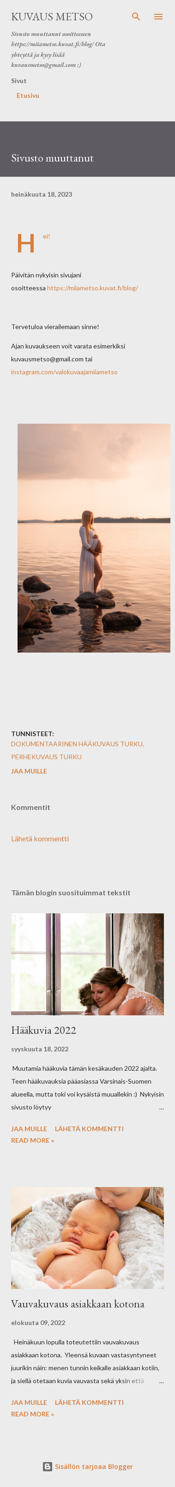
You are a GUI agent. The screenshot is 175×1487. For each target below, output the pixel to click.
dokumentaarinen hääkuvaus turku (77, 744)
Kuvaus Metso (52, 16)
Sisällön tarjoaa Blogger (87, 1466)
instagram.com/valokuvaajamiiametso (64, 372)
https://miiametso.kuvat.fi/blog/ (92, 288)
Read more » (32, 1140)
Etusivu (28, 95)
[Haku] (136, 16)
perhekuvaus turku (46, 757)
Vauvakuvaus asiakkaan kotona (78, 1303)
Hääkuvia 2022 (43, 1030)
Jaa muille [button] (29, 771)
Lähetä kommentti (40, 838)
